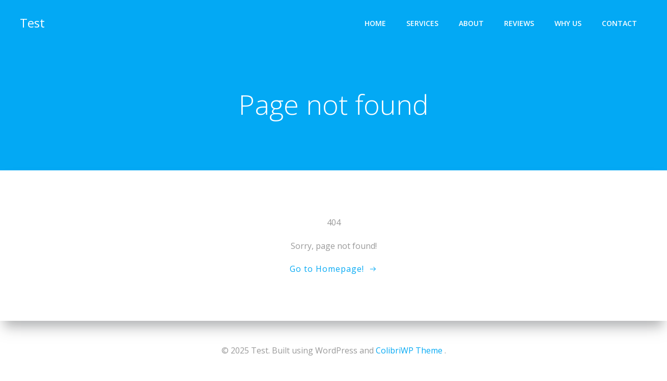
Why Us (567, 23)
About (471, 23)
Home (375, 23)
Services (422, 23)
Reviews (519, 23)
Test (32, 22)
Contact (619, 23)
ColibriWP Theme (409, 350)
